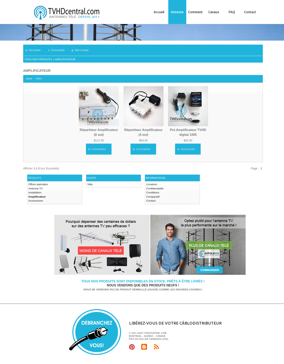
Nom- (29, 78)
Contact (250, 12)
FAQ (232, 12)
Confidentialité (154, 188)
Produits (34, 177)
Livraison (151, 184)
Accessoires (35, 199)
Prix (39, 78)
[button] (34, 50)
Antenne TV (35, 188)
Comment (195, 12)
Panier (91, 177)
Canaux (213, 12)
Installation (34, 192)
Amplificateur (65, 59)
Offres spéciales (37, 184)
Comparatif (152, 195)
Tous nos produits (38, 59)
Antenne (177, 12)
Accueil (159, 12)
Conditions (152, 192)
